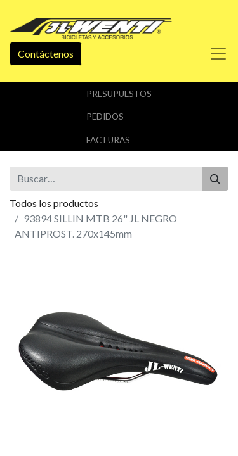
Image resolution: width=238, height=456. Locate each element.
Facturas (108, 140)
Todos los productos (54, 203)
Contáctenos (46, 54)
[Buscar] (215, 179)
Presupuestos (119, 94)
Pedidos (105, 116)
